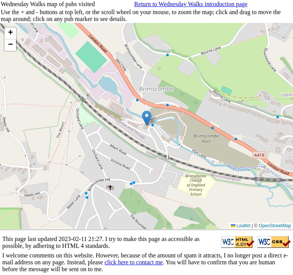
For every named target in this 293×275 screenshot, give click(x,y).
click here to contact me (134, 262)
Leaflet (240, 225)
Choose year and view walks (101, 222)
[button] (146, 118)
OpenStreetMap (275, 225)
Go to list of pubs (22, 222)
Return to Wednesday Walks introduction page (191, 4)
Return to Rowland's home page (213, 222)
